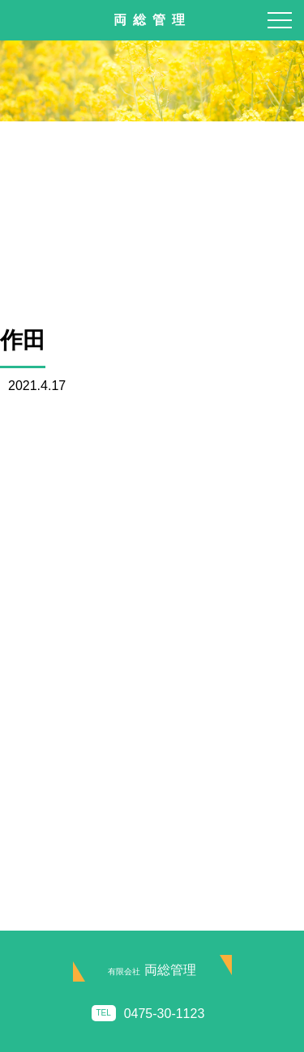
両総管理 (151, 970)
